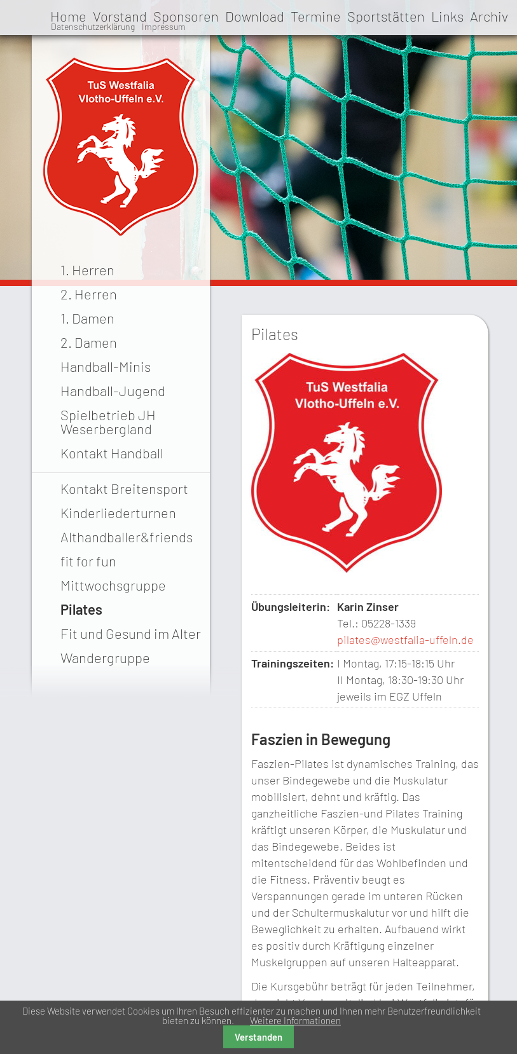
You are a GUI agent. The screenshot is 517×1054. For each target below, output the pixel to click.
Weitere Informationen (295, 1020)
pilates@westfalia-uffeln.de (405, 640)
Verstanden (258, 1037)
